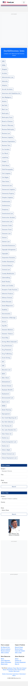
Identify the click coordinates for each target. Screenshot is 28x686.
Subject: (3, 468)
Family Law (5, 446)
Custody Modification (8, 273)
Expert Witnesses (6, 662)
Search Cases (19, 647)
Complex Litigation (7, 197)
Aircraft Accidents (7, 89)
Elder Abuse (5, 377)
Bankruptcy (5, 113)
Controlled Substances (8, 245)
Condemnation (6, 201)
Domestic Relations (7, 329)
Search (14, 486)
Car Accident (5, 149)
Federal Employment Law (9, 458)
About (16, 658)
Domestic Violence (7, 333)
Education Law (6, 369)
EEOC (3, 373)
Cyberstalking (6, 277)
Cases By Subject (20, 650)
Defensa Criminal (7, 297)
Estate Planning (6, 409)
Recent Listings (5, 650)
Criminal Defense (7, 265)
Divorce (4, 321)
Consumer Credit (7, 225)
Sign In (17, 664)
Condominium (6, 205)
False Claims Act (7, 434)
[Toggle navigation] (24, 2)
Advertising (22, 674)
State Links (4, 664)
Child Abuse (5, 165)
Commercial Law (7, 185)
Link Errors (16, 674)
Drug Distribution (7, 345)
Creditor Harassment (8, 261)
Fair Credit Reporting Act (9, 417)
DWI (3, 365)
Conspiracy (5, 209)
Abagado (4, 69)
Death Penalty (6, 281)
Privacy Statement (20, 662)
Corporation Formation (8, 257)
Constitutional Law (7, 213)
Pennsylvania (10, 669)
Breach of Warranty (7, 125)
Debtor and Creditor (7, 285)
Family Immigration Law (9, 442)
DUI (3, 361)
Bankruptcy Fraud (7, 117)
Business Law (6, 133)
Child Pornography (7, 169)
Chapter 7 (5, 161)
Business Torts (6, 145)
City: (2, 474)
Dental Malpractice (7, 305)
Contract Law (6, 241)
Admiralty (5, 81)
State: (2, 480)
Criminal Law (6, 269)
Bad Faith (4, 105)
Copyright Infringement (9, 249)
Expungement (6, 413)
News (2, 658)
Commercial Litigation (8, 189)
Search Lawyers (5, 649)
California (9, 668)
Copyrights (5, 253)
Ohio (15, 669)
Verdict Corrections (7, 674)
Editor (14, 675)
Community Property (8, 193)
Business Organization (8, 141)
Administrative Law (7, 77)
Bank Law (5, 109)
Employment (5, 393)
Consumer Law (6, 233)
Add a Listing (5, 652)
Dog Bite (4, 325)
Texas (14, 668)
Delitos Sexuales (6, 301)
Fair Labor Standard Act (9, 430)
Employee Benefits (7, 389)
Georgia (20, 669)
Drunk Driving (6, 357)
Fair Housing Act (7, 425)
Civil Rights (5, 177)
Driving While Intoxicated (9, 341)
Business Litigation (7, 137)
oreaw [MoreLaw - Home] (8, 2)
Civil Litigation (6, 173)
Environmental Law (7, 397)
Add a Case (18, 652)
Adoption (4, 85)
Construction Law (7, 221)
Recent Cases (19, 649)
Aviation (4, 101)
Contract (4, 237)
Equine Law (5, 401)
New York (19, 668)
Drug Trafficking (7, 353)
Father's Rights (6, 450)
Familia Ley (5, 438)
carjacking (5, 157)
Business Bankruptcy (8, 129)
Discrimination (6, 313)
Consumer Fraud (7, 229)
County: (3, 502)
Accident (4, 73)
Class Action (5, 181)
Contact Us (18, 660)
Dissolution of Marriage (9, 317)
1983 (3, 61)
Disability (4, 309)
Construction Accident (8, 217)
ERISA (4, 405)
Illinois (4, 669)
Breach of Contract (7, 121)
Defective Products (7, 293)
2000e (4, 65)
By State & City (5, 647)
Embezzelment (6, 381)
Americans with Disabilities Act (11, 93)
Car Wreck (5, 153)
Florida (24, 668)
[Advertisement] (14, 29)
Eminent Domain (6, 385)
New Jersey (16, 671)
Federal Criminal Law (8, 454)
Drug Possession (6, 349)
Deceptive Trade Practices (9, 289)
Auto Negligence (6, 97)
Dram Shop (5, 337)
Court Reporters (5, 660)
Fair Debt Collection (7, 421)
